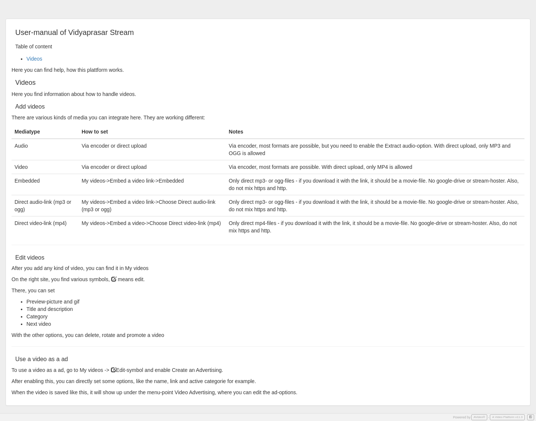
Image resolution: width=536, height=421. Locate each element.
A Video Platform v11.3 (507, 417)
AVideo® (479, 417)
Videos (34, 59)
